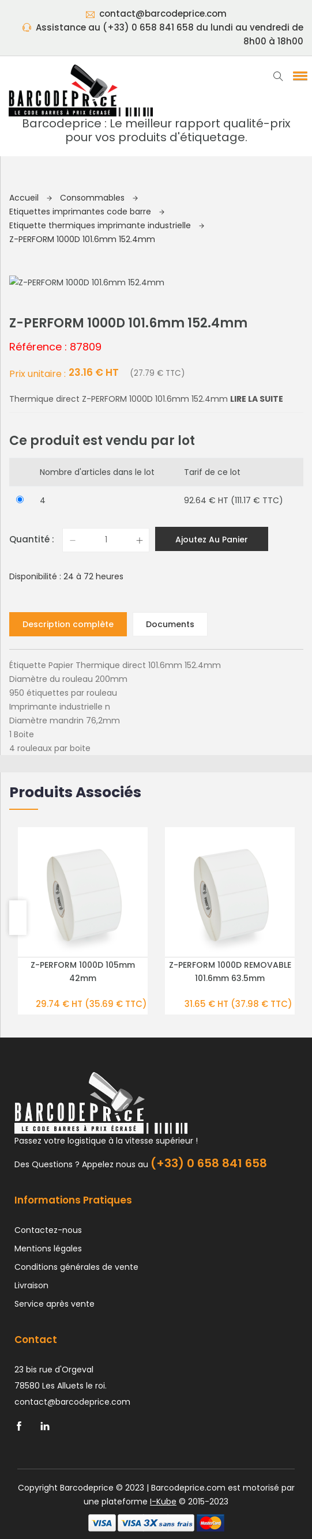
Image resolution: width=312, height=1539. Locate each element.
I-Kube (163, 1501)
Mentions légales (48, 1248)
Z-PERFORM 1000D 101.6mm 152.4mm (82, 239)
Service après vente (54, 1303)
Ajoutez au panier (211, 539)
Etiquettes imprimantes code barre (86, 211)
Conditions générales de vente (76, 1266)
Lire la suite (256, 398)
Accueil (30, 197)
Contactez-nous (48, 1229)
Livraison (31, 1285)
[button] (298, 75)
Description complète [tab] (68, 623)
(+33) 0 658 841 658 (209, 1163)
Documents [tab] (170, 623)
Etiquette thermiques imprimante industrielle (106, 225)
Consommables (99, 197)
